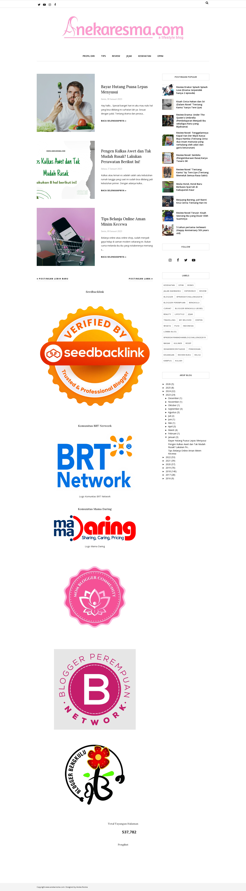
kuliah (178, 360)
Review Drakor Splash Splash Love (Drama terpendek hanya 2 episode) (192, 90)
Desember (173, 398)
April (170, 426)
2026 (168, 384)
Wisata (167, 326)
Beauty (167, 314)
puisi (176, 326)
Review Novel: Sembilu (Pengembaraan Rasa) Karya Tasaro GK (192, 158)
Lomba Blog (170, 331)
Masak (167, 343)
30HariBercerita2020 (174, 349)
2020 (168, 464)
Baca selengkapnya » (113, 120)
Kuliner (178, 343)
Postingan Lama (140, 278)
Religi (198, 355)
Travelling (170, 320)
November (174, 401)
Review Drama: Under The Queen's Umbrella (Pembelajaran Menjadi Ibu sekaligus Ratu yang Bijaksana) (191, 120)
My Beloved (185, 320)
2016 (168, 478)
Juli (170, 415)
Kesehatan (169, 285)
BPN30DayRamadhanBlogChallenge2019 (185, 337)
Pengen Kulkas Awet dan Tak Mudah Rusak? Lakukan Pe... (186, 446)
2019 (168, 467)
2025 (168, 387)
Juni (170, 419)
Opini (181, 285)
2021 (168, 460)
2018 (168, 471)
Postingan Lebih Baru (53, 278)
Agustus (172, 412)
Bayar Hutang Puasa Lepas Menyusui (187, 440)
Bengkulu (194, 302)
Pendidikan (195, 349)
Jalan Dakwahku (172, 291)
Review (202, 291)
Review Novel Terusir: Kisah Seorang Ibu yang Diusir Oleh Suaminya (192, 215)
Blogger (168, 297)
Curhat (167, 308)
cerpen (199, 320)
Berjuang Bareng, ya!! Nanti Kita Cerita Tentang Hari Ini (191, 201)
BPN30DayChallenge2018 (189, 297)
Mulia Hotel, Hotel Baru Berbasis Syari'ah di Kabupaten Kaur (189, 186)
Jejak (190, 314)
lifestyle (179, 314)
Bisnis (190, 285)
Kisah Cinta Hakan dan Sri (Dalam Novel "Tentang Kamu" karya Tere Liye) (190, 104)
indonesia (188, 326)
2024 (168, 391)
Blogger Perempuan (174, 302)
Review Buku (184, 355)
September (174, 408)
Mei (170, 422)
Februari (172, 433)
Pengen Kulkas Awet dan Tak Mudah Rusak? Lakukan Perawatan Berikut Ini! (126, 156)
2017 (168, 474)
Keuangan (169, 355)
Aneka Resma (82, 887)
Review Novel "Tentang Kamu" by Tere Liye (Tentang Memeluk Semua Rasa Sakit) (192, 172)
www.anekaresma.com (55, 887)
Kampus (168, 360)
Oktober (172, 405)
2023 (168, 394)
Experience (190, 291)
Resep (188, 343)
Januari (172, 437)
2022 (168, 457)
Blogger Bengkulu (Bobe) (189, 308)
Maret (171, 430)
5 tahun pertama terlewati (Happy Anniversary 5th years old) (192, 230)
